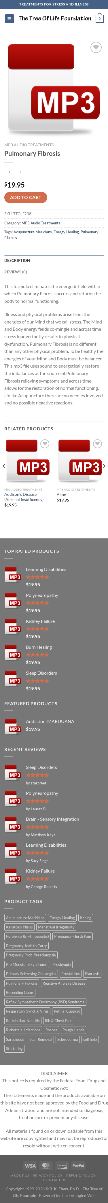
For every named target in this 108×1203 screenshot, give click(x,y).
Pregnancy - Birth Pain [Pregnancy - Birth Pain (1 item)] (72, 936)
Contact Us (54, 1180)
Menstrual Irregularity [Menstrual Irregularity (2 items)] (56, 927)
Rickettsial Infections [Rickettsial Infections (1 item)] (23, 1030)
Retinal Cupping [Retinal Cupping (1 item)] (67, 1011)
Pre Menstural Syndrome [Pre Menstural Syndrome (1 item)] (26, 964)
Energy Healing (66, 232)
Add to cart (26, 197)
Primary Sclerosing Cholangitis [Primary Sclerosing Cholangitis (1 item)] (31, 973)
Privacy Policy (48, 1175)
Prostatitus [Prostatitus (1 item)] (70, 973)
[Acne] (80, 461)
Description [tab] (17, 260)
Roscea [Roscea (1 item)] (51, 1030)
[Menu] (9, 19)
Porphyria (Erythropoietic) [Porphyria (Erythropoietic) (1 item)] (27, 936)
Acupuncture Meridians (33, 232)
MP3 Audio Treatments (29, 145)
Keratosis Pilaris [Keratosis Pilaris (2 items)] (19, 927)
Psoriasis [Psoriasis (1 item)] (92, 973)
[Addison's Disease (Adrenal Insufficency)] (27, 461)
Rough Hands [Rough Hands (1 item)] (73, 1030)
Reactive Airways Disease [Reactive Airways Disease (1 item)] (64, 983)
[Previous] (4, 477)
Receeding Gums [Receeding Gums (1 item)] (20, 992)
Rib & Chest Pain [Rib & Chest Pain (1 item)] (58, 1020)
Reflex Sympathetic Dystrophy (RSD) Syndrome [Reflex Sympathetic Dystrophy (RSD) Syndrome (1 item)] (45, 1002)
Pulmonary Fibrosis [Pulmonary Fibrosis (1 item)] (21, 983)
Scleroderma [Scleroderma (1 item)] (67, 1039)
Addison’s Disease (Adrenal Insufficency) (23, 497)
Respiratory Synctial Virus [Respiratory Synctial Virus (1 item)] (27, 1011)
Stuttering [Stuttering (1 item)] (14, 1048)
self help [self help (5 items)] (90, 1039)
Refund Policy (81, 1175)
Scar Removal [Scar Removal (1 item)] (41, 1039)
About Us (20, 1175)
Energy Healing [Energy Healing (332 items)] (62, 918)
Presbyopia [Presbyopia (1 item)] (61, 964)
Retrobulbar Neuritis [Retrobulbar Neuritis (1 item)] (23, 1020)
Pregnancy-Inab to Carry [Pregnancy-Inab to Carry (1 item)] (26, 945)
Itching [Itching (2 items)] (85, 918)
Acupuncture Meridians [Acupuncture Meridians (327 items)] (25, 918)
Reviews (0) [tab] (15, 272)
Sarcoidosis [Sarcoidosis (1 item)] (15, 1039)
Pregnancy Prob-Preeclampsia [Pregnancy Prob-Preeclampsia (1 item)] (31, 955)
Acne (61, 494)
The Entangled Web (78, 1195)
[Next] (104, 477)
